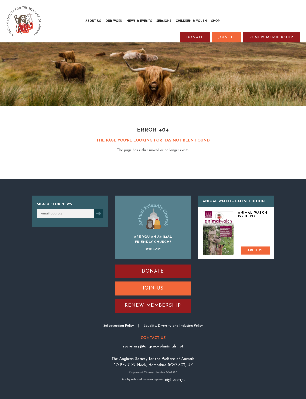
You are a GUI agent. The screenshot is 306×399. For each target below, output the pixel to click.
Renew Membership (271, 37)
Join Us (226, 37)
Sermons (163, 21)
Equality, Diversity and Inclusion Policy (173, 326)
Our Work (113, 21)
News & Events (139, 21)
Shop (215, 21)
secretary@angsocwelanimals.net (153, 346)
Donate (195, 37)
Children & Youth (191, 21)
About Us (93, 21)
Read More (153, 249)
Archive (255, 250)
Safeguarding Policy (118, 326)
